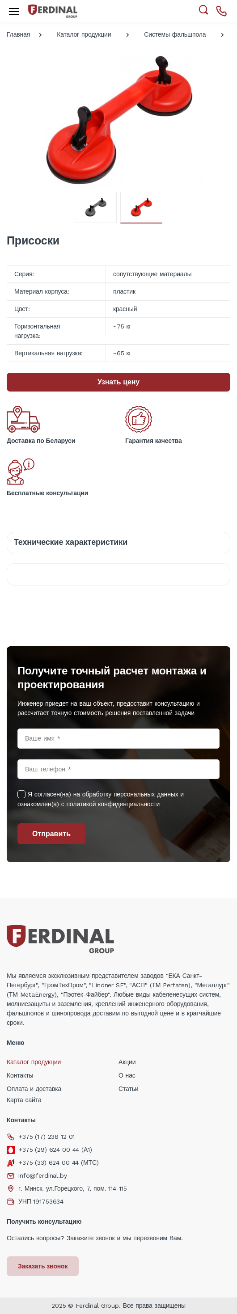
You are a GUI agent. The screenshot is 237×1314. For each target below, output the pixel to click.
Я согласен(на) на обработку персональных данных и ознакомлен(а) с (100, 799)
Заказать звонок (43, 1266)
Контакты (20, 1075)
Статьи (128, 1088)
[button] (203, 10)
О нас (126, 1075)
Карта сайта (24, 1099)
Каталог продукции (84, 34)
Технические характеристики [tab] (70, 542)
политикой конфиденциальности (113, 804)
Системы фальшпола (175, 34)
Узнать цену (118, 382)
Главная (18, 34)
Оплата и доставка (34, 1088)
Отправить (51, 834)
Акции (126, 1062)
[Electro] (52, 10)
